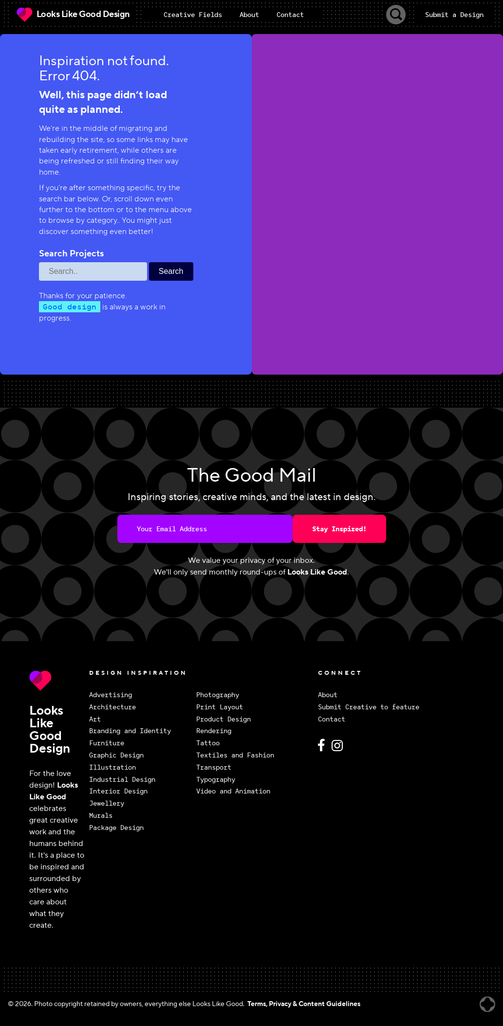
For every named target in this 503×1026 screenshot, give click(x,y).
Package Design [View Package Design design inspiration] (116, 828)
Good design (69, 306)
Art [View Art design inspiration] (95, 719)
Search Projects (71, 254)
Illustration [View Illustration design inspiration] (112, 767)
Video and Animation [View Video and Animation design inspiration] (233, 791)
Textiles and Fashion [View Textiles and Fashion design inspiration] (235, 755)
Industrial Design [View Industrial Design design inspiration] (122, 779)
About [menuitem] (249, 14)
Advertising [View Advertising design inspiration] (110, 695)
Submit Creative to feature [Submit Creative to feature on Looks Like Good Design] (368, 707)
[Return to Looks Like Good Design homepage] (56, 680)
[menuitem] (193, 14)
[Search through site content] (93, 271)
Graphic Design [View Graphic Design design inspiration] (116, 755)
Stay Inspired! (339, 528)
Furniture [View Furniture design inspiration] (106, 743)
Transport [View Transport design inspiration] (213, 767)
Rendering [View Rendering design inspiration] (213, 731)
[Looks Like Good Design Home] (72, 14)
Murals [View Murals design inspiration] (100, 815)
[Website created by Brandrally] (487, 1004)
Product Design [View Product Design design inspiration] (223, 719)
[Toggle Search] (396, 14)
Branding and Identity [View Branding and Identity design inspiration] (130, 731)
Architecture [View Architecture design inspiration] (112, 707)
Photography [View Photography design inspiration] (217, 695)
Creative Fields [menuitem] (193, 14)
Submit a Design (454, 14)
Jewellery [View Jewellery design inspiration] (106, 803)
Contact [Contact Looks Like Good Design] (331, 719)
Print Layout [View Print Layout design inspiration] (219, 707)
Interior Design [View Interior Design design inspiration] (118, 791)
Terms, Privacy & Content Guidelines (303, 1004)
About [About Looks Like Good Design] (327, 695)
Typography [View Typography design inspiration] (215, 779)
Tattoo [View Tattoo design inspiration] (208, 743)
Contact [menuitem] (290, 14)
